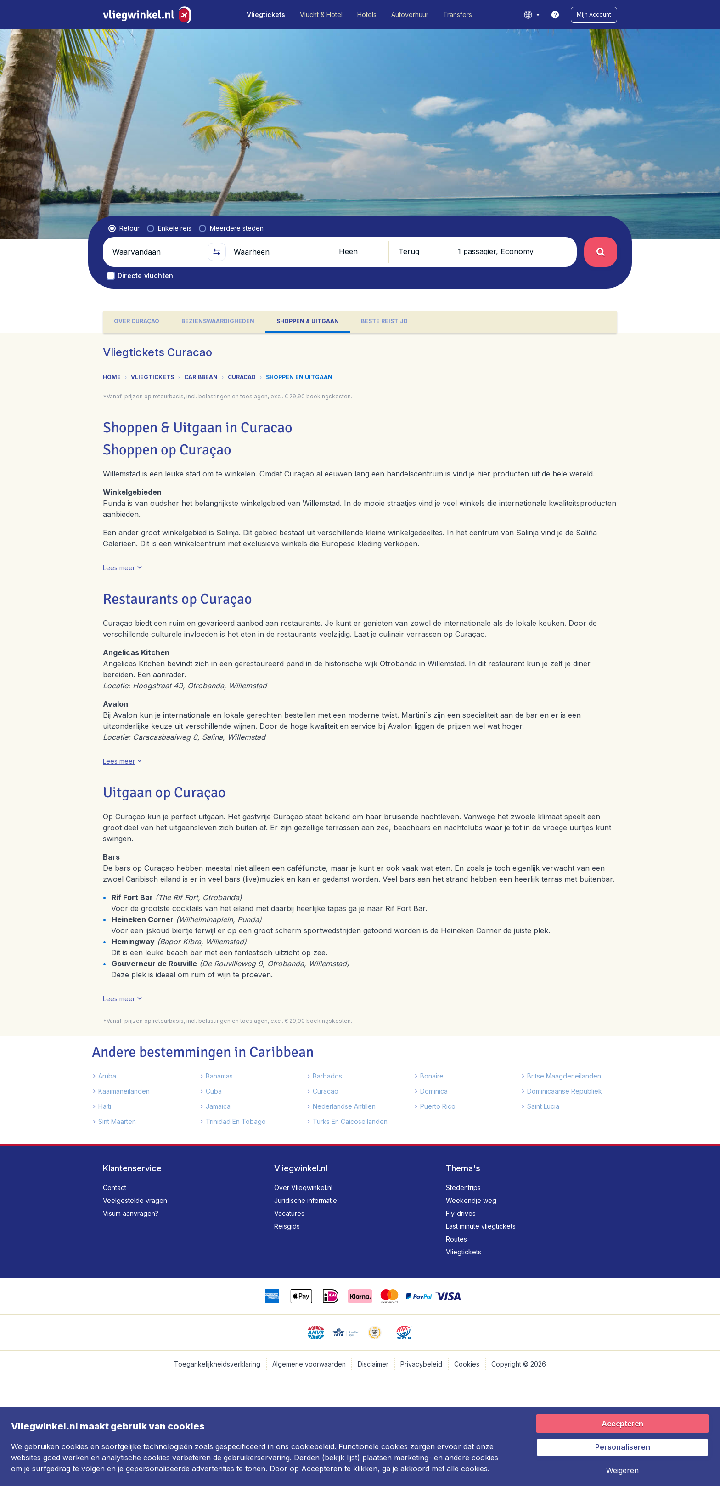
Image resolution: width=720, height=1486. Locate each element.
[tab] (136, 322)
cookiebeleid (312, 1446)
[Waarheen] (277, 252)
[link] (555, 14)
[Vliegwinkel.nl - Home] (149, 14)
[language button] (531, 14)
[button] (594, 15)
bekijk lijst (341, 1457)
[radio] (124, 228)
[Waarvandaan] (156, 252)
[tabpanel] (360, 738)
